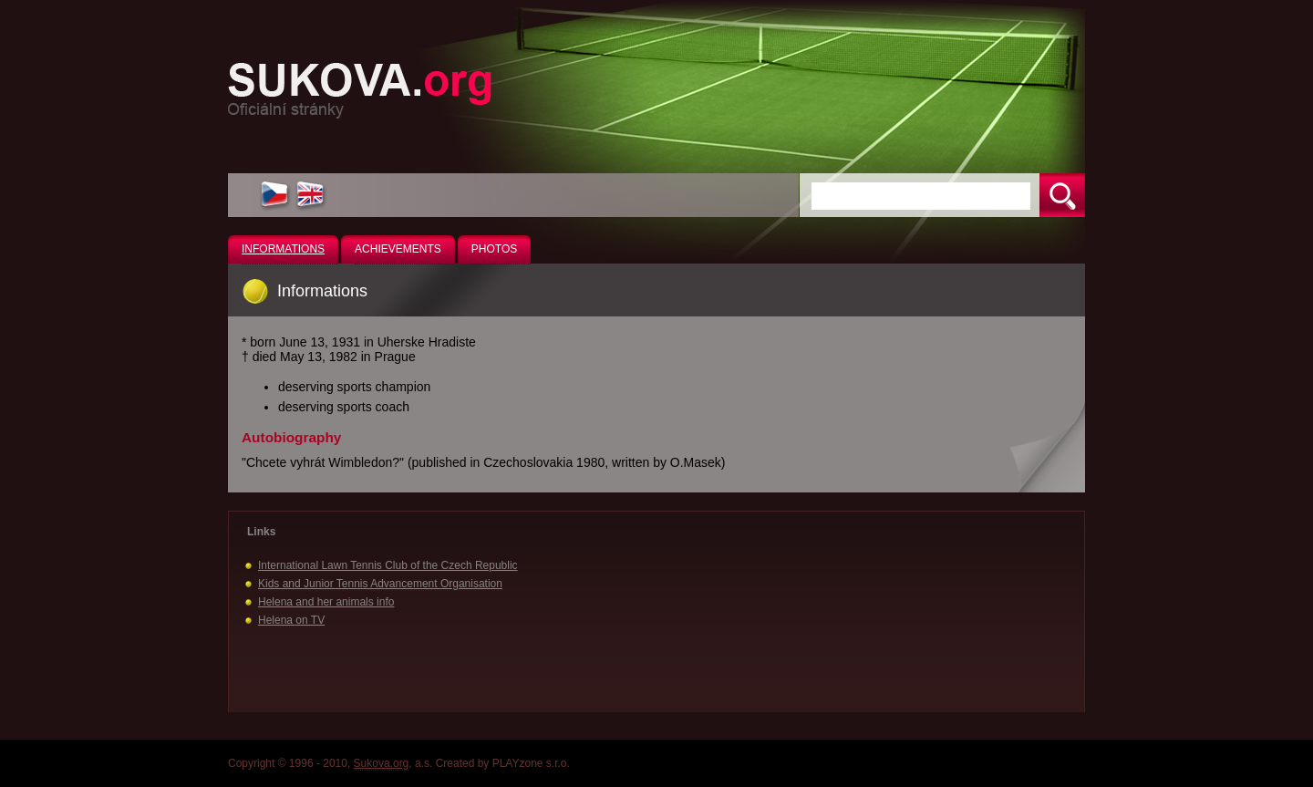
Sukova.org (381, 763)
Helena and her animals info (326, 601)
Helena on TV (291, 620)
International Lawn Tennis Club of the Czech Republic (388, 565)
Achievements (398, 249)
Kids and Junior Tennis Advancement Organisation (380, 583)
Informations (283, 249)
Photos (494, 249)
